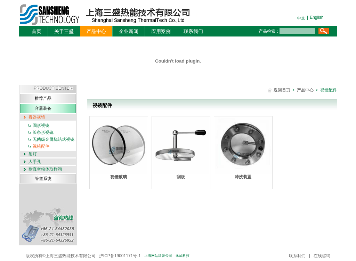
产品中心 (96, 31)
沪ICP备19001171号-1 (120, 255)
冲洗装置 (243, 148)
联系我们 (193, 31)
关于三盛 (64, 31)
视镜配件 (41, 146)
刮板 (181, 148)
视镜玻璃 (118, 148)
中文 (301, 18)
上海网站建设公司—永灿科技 (166, 256)
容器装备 (43, 108)
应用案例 (161, 31)
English (316, 17)
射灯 (33, 154)
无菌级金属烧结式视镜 (53, 139)
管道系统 (43, 178)
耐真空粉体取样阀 (45, 169)
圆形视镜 (41, 125)
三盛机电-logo (100, 14)
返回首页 (282, 90)
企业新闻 (128, 31)
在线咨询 (322, 255)
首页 (36, 31)
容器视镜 (37, 117)
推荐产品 (43, 98)
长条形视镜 (43, 132)
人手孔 (35, 161)
